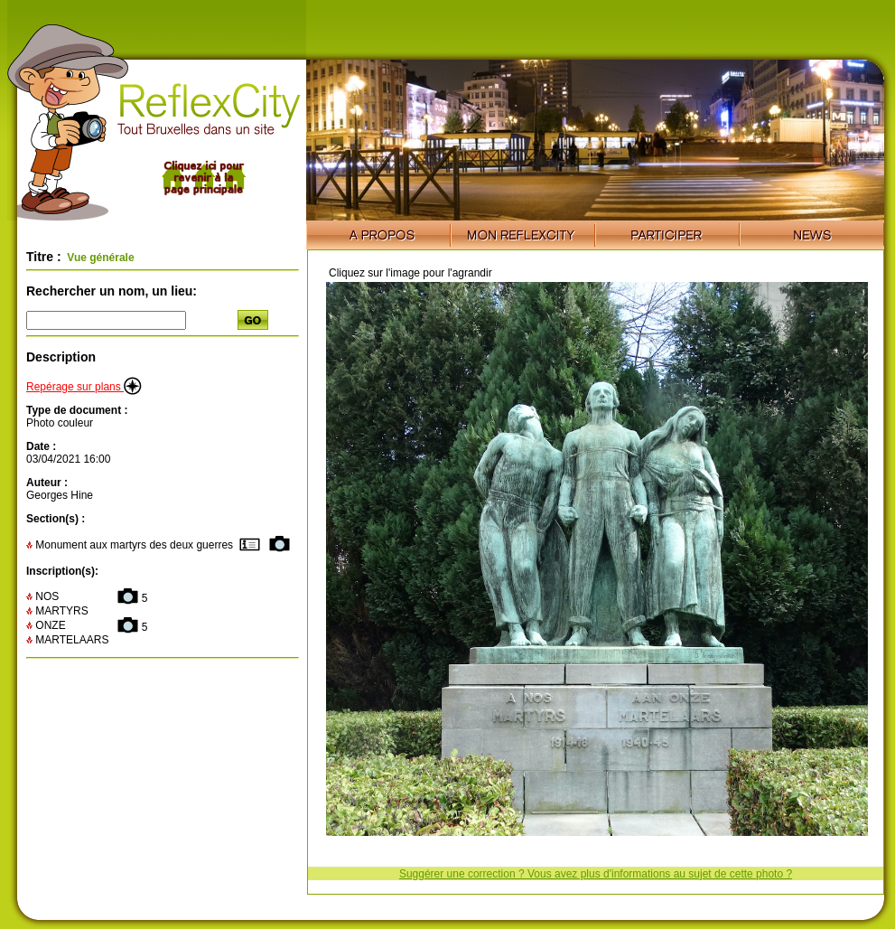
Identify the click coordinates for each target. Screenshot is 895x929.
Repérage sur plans (84, 386)
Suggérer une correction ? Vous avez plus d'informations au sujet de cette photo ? (595, 874)
